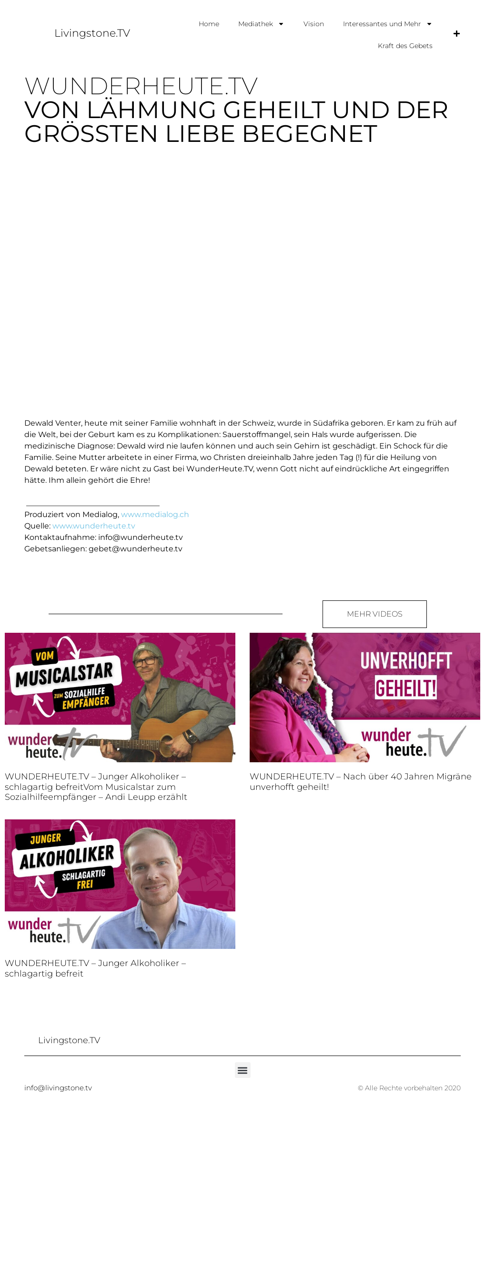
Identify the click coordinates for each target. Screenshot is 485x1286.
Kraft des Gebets (405, 45)
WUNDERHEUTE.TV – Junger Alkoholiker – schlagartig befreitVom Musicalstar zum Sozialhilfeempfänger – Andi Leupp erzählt (96, 786)
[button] (243, 1070)
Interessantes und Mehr (388, 24)
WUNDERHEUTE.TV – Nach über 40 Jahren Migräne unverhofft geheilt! (361, 781)
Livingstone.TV (92, 33)
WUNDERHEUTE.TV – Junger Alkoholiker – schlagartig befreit (95, 968)
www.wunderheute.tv (93, 525)
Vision (313, 24)
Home (209, 24)
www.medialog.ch (155, 514)
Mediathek (261, 24)
